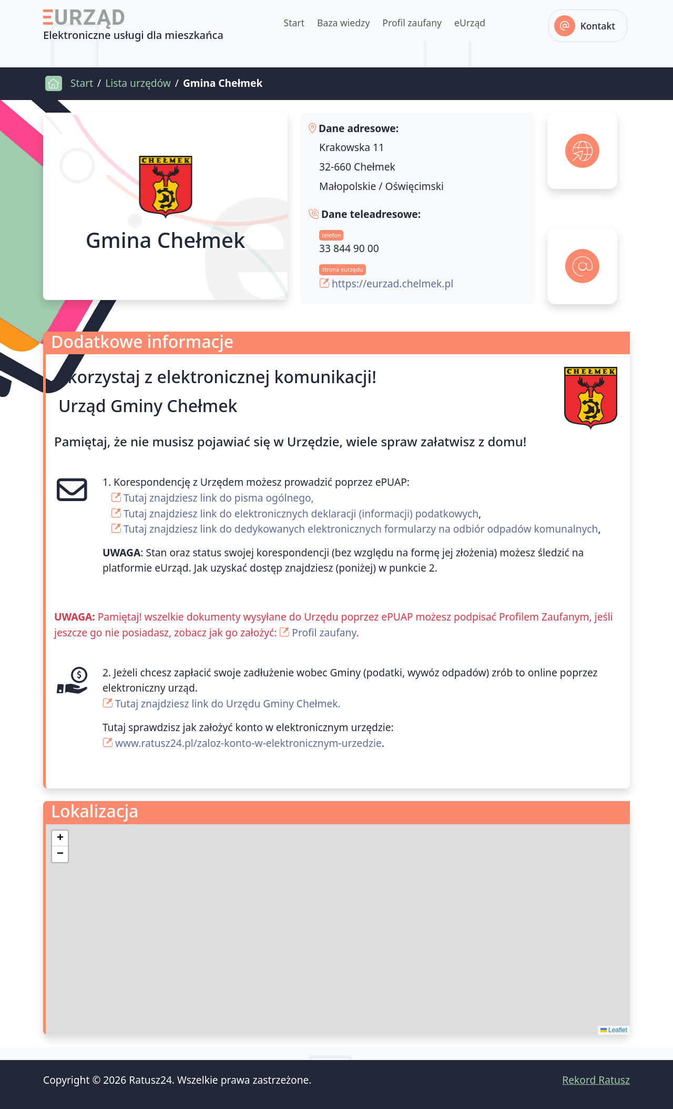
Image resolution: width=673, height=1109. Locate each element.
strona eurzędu (342, 269)
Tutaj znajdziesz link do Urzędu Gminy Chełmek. (228, 703)
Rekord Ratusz (596, 1080)
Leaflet (613, 1030)
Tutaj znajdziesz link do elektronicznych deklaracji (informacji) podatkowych (301, 513)
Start (293, 22)
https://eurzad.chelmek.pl (392, 283)
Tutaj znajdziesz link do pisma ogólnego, (219, 498)
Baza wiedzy (343, 22)
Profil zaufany (412, 22)
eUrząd (469, 22)
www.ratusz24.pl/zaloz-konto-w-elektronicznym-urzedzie (248, 743)
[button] (60, 838)
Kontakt (597, 25)
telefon (331, 235)
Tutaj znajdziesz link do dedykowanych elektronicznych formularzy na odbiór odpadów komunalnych (361, 529)
